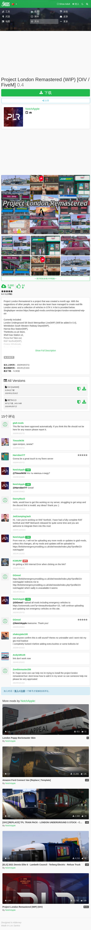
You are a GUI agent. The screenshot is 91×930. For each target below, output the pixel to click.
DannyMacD (19, 499)
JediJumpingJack (22, 516)
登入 (16, 691)
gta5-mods (18, 423)
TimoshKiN (18, 440)
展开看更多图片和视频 (46, 279)
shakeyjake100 (20, 634)
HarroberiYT (19, 455)
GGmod (17, 575)
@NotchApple (20, 623)
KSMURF (17, 561)
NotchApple (32, 109)
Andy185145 (19, 655)
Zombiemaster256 (22, 669)
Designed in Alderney (11, 922)
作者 (28, 470)
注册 (23, 691)
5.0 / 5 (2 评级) (6, 294)
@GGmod (18, 602)
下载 (45, 93)
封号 (25, 561)
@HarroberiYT (20, 488)
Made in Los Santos (10, 925)
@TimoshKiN (19, 473)
